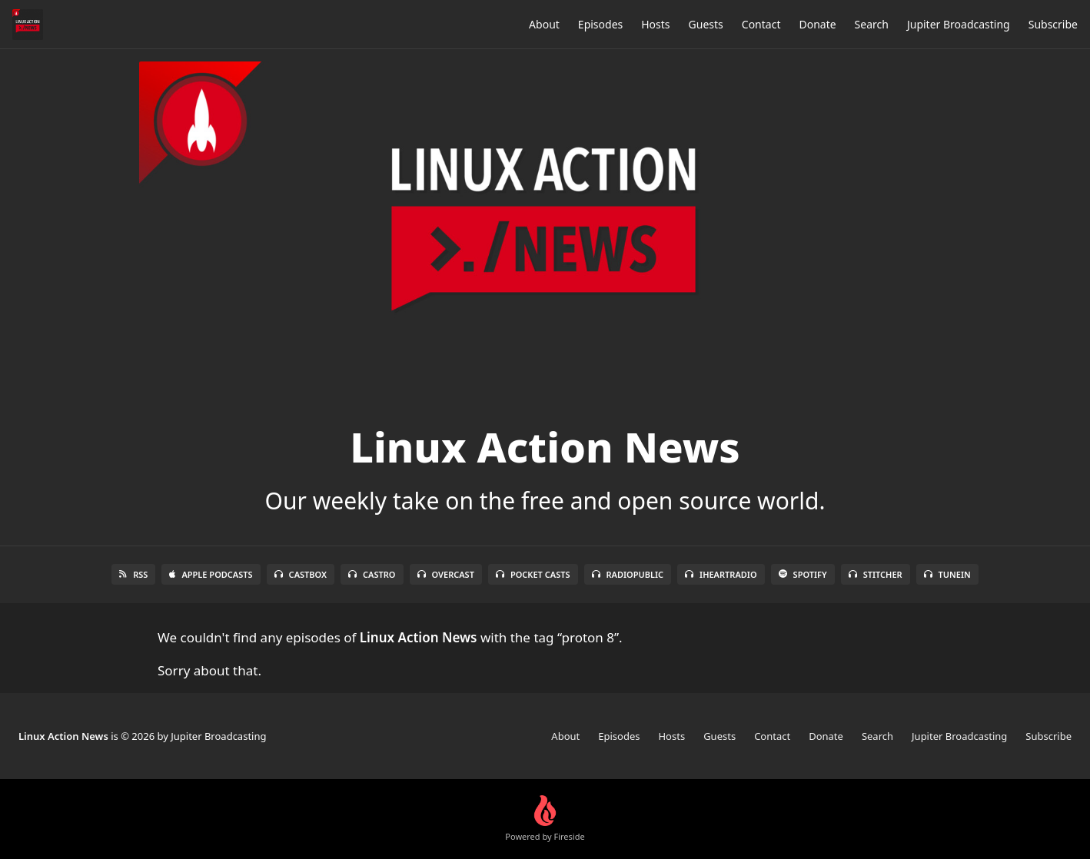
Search (872, 24)
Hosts (655, 24)
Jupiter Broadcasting (958, 24)
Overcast (445, 574)
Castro (371, 574)
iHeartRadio (721, 574)
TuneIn (947, 574)
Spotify (803, 574)
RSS (133, 574)
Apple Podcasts (210, 574)
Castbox (300, 574)
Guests (706, 24)
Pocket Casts (533, 574)
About (544, 24)
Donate (817, 24)
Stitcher (875, 574)
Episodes (600, 24)
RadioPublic (628, 574)
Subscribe (1053, 24)
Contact (761, 24)
